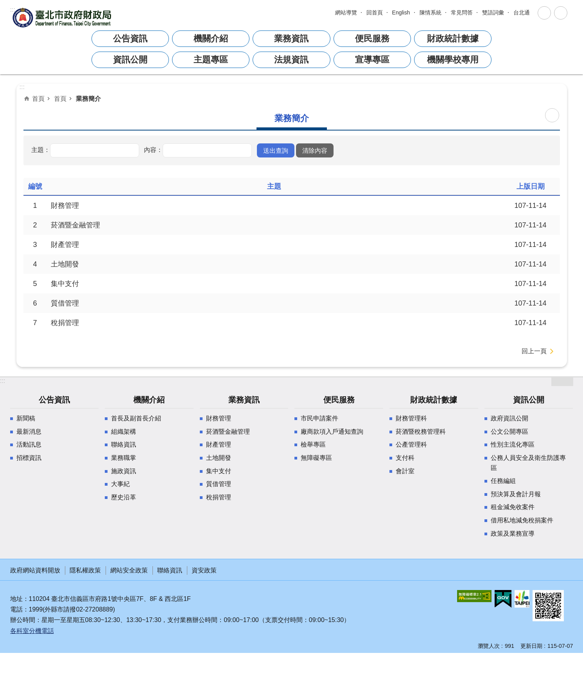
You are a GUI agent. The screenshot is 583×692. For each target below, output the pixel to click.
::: (12, 9)
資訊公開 (528, 399)
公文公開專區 (509, 431)
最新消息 (28, 431)
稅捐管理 (65, 323)
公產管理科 (411, 444)
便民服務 (339, 399)
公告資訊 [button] (130, 38)
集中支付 (65, 284)
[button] (275, 150)
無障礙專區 (316, 457)
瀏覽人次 (489, 646)
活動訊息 (28, 444)
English (401, 12)
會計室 (405, 471)
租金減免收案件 (513, 507)
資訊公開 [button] (130, 59)
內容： (153, 149)
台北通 (521, 12)
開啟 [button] (562, 381)
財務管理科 (411, 418)
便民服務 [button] (372, 38)
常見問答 (462, 12)
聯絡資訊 (123, 444)
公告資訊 (54, 399)
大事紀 (120, 484)
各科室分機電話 (32, 631)
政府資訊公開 (509, 418)
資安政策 (204, 570)
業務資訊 (244, 399)
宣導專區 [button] (372, 59)
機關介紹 (149, 399)
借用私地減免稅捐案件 (522, 520)
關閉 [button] (544, 13)
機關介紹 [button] (211, 38)
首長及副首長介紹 (136, 418)
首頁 (38, 98)
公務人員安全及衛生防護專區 (528, 462)
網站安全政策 (129, 570)
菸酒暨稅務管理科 (421, 431)
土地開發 (65, 264)
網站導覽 (346, 12)
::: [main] (22, 87)
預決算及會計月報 (516, 494)
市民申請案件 (319, 418)
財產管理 (65, 245)
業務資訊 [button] (291, 38)
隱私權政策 (85, 570)
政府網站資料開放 (35, 570)
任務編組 (503, 480)
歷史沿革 (123, 497)
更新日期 (531, 646)
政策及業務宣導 (513, 533)
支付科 (405, 457)
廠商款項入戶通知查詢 (332, 431)
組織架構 (123, 431)
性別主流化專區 (513, 444)
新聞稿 (25, 418)
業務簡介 (88, 98)
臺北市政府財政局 (63, 17)
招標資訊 (28, 457)
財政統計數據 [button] (453, 38)
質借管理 (65, 303)
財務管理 (65, 205)
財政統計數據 (433, 399)
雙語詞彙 (493, 12)
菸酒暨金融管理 (75, 225)
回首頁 (374, 12)
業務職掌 (123, 457)
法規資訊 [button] (291, 59)
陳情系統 (430, 12)
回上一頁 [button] (534, 351)
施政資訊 (123, 471)
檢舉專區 (313, 444)
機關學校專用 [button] (453, 59)
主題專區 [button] (211, 59)
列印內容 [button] (552, 115)
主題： (40, 149)
